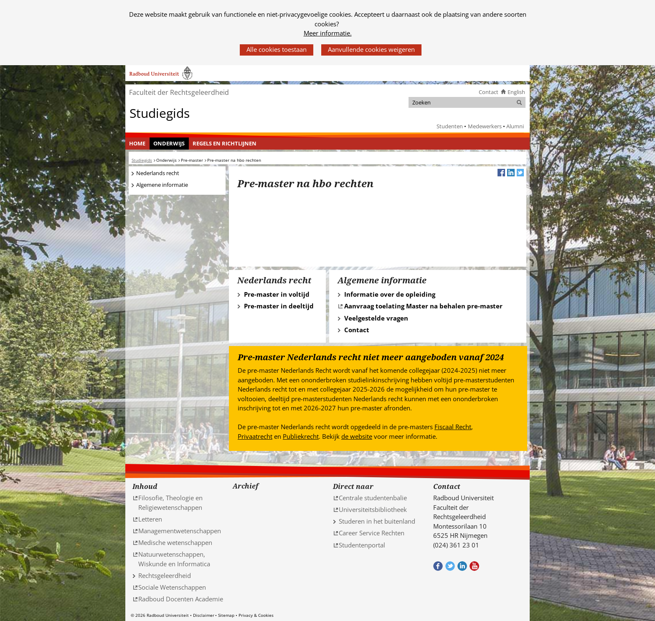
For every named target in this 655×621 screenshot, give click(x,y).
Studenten (450, 126)
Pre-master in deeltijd (279, 306)
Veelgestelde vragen (376, 318)
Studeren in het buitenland (377, 521)
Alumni (515, 126)
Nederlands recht (157, 173)
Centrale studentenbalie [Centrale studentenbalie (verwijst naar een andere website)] (373, 498)
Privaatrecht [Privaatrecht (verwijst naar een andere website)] (255, 436)
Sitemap (226, 615)
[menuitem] (137, 143)
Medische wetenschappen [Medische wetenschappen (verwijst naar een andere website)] (175, 542)
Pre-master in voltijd (277, 294)
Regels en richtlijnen (224, 143)
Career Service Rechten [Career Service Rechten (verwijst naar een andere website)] (371, 533)
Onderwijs (169, 143)
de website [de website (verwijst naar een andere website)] (356, 436)
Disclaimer (203, 615)
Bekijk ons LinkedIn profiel (462, 566)
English (516, 92)
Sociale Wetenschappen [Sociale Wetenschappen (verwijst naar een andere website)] (172, 587)
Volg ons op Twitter (450, 566)
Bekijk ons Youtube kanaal (474, 566)
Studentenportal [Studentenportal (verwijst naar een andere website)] (362, 545)
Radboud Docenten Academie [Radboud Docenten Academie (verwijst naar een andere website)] (180, 599)
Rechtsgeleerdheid (164, 575)
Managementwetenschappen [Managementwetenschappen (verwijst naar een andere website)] (179, 531)
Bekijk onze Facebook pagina (438, 566)
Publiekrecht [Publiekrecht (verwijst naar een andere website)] (301, 436)
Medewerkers (485, 126)
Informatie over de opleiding (389, 294)
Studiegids (159, 112)
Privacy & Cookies (256, 615)
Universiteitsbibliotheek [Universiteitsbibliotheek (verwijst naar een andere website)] (373, 509)
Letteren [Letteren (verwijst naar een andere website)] (150, 519)
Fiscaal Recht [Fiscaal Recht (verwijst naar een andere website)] (452, 426)
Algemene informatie (162, 184)
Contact (488, 92)
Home (137, 143)
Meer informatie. (328, 33)
